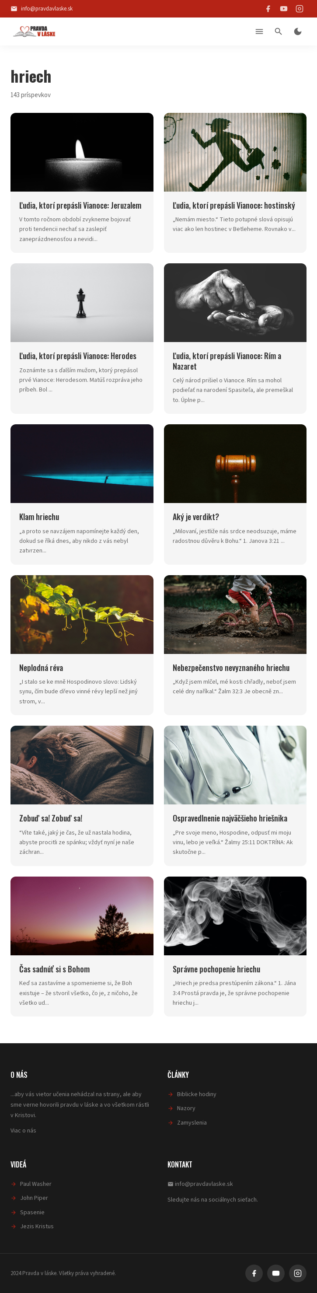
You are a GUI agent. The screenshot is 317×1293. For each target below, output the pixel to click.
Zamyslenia (192, 1122)
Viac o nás (23, 1130)
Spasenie (32, 1212)
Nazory (186, 1108)
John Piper (34, 1198)
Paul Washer (36, 1184)
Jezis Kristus (37, 1226)
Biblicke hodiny (196, 1094)
